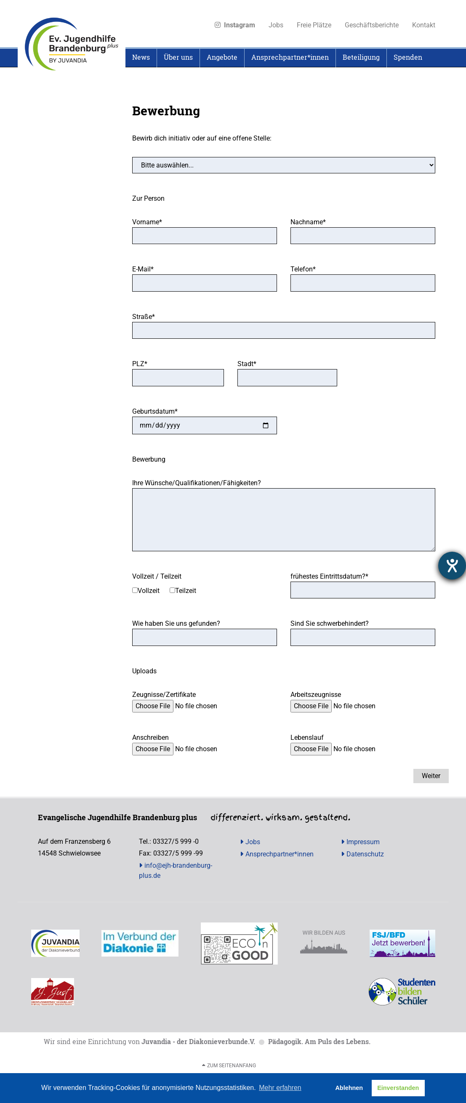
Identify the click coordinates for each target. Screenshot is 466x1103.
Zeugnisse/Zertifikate (164, 695)
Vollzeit (149, 591)
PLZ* (139, 364)
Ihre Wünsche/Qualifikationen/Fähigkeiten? (196, 483)
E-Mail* (143, 269)
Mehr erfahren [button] (280, 1087)
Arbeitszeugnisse (315, 695)
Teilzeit (185, 591)
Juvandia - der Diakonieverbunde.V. (198, 1041)
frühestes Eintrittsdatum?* (329, 576)
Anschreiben (150, 738)
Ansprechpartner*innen (279, 854)
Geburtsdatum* (155, 411)
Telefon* (303, 269)
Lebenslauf (307, 738)
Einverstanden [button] (398, 1087)
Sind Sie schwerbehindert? (329, 623)
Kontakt (423, 25)
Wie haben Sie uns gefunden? (176, 623)
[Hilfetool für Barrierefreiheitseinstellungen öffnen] (452, 565)
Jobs (276, 25)
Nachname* (308, 222)
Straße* (143, 317)
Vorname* (147, 222)
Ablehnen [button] (349, 1087)
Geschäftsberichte (372, 25)
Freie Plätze (314, 25)
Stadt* (246, 364)
